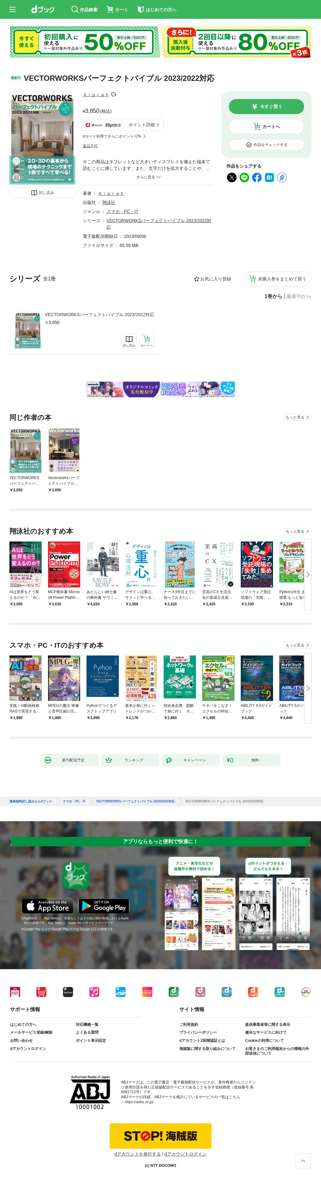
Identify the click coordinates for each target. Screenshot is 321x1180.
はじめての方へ (23, 1024)
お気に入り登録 (215, 278)
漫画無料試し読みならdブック (30, 801)
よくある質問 (87, 1032)
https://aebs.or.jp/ (139, 1102)
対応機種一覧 (87, 1024)
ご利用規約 (188, 1024)
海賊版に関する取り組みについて (207, 1049)
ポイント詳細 (142, 124)
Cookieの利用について (264, 1040)
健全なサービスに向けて (266, 1032)
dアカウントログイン (28, 1049)
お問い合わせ (21, 1040)
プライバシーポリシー (198, 1032)
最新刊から (299, 296)
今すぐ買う (271, 106)
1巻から (273, 296)
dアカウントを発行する (137, 1154)
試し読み (46, 193)
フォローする (113, 94)
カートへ (271, 126)
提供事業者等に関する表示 (267, 1024)
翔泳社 (108, 202)
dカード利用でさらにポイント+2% (112, 136)
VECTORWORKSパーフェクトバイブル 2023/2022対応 (99, 314)
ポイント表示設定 (91, 1040)
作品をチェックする (270, 145)
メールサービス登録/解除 (31, 1032)
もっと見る (295, 417)
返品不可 (90, 146)
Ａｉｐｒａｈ (96, 94)
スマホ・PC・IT (123, 211)
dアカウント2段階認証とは (202, 1040)
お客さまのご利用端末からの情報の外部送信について (277, 1051)
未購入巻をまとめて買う (282, 278)
